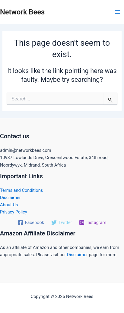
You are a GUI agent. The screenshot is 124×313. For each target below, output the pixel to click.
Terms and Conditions (21, 190)
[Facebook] (31, 222)
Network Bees (22, 12)
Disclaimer (10, 197)
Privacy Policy (13, 212)
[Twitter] (61, 222)
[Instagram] (93, 222)
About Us (9, 204)
